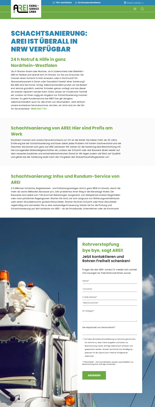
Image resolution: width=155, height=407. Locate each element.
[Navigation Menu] (135, 9)
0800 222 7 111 (38, 108)
